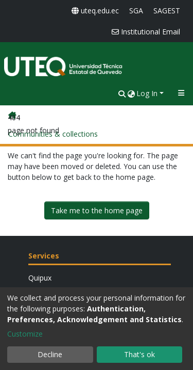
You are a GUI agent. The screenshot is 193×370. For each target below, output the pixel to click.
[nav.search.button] (122, 93)
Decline (50, 354)
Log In (146, 93)
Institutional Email (146, 31)
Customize (25, 334)
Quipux (39, 278)
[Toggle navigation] (181, 93)
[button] (131, 93)
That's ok (139, 354)
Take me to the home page (97, 210)
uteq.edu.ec (95, 10)
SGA (136, 10)
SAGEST (166, 10)
